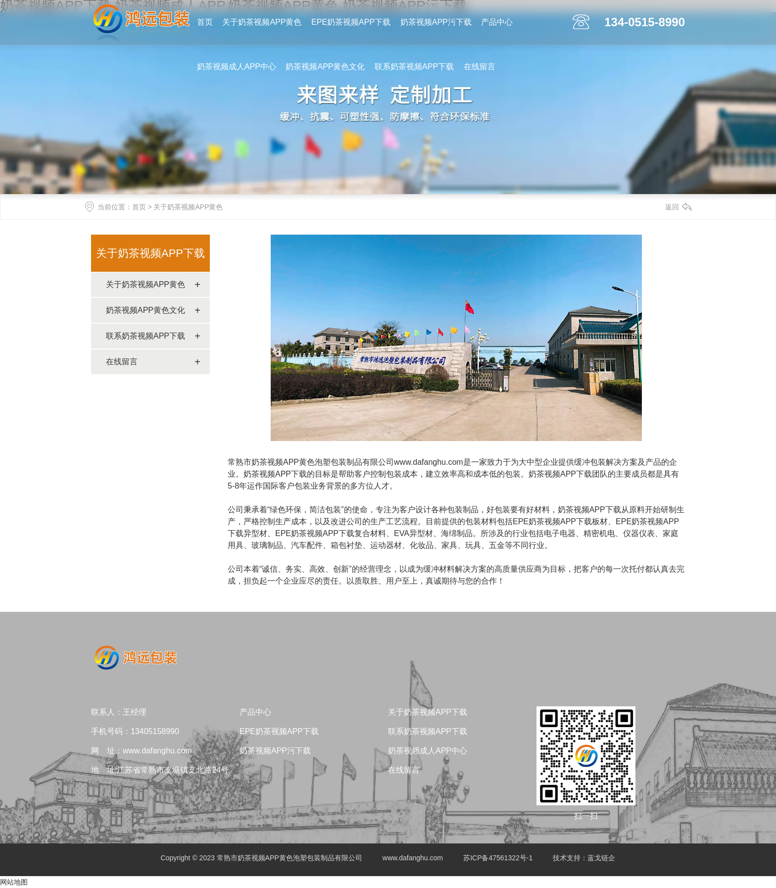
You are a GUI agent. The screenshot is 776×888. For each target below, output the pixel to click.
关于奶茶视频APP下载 (150, 253)
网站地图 (14, 882)
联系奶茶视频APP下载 (414, 66)
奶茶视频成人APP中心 (236, 66)
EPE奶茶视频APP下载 (350, 22)
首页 (205, 22)
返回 (672, 207)
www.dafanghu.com (428, 462)
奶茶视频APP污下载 (436, 22)
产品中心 (497, 22)
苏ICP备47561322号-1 (498, 858)
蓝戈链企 (601, 858)
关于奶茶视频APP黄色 (261, 22)
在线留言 (479, 66)
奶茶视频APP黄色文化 (325, 66)
